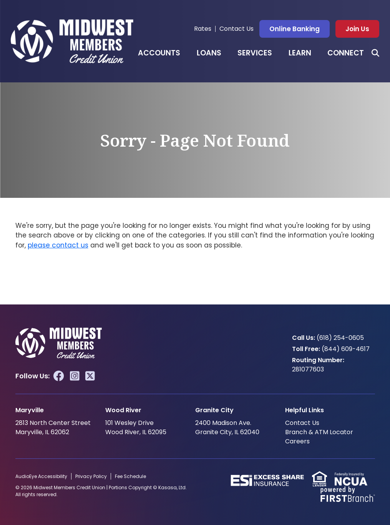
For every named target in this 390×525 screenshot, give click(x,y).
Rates (202, 28)
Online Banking (294, 28)
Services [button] (254, 53)
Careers (297, 441)
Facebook (58, 376)
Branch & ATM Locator (319, 432)
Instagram (75, 376)
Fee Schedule (130, 476)
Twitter (90, 376)
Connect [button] (345, 53)
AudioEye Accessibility (41, 476)
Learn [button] (300, 53)
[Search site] (375, 53)
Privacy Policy (91, 476)
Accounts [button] (159, 53)
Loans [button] (209, 53)
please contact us (58, 245)
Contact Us (236, 28)
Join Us (357, 28)
